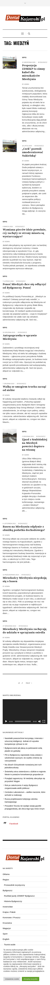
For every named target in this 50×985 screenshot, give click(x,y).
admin (26, 84)
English (6, 939)
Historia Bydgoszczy (13, 901)
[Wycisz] (39, 721)
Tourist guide (9, 944)
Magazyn (7, 928)
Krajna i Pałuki (9, 912)
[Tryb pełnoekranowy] (44, 721)
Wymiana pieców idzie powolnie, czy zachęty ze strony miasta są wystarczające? (24, 233)
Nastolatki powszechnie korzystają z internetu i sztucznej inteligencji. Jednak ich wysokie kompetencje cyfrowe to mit (24, 741)
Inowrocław (8, 907)
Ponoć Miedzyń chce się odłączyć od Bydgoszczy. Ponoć (24, 286)
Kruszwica (7, 923)
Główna (6, 874)
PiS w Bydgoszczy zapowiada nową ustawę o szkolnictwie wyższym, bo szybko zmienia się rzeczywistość (23, 758)
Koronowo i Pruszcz (11, 917)
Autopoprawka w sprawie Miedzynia (20, 337)
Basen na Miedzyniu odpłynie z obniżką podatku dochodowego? (24, 528)
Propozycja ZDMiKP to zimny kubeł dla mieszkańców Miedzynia (33, 72)
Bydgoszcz (42, 62)
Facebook (13, 824)
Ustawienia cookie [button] (12, 979)
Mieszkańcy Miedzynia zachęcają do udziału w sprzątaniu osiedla (24, 630)
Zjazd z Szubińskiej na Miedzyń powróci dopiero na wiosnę (34, 445)
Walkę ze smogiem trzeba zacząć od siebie (24, 388)
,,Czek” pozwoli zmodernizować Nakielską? (32, 152)
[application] (25, 711)
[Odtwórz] (6, 721)
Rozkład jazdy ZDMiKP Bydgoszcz (19, 896)
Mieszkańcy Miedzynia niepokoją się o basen (25, 579)
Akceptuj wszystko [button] (30, 979)
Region (6, 879)
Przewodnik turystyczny (14, 885)
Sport (5, 934)
